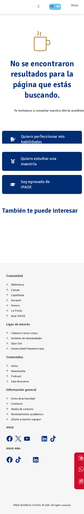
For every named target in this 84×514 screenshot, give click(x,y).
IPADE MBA (13, 448)
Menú (74, 5)
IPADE (10, 427)
